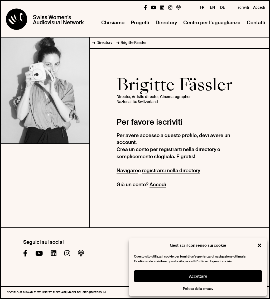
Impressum (98, 292)
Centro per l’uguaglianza (211, 22)
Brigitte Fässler (133, 42)
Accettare (198, 276)
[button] (259, 245)
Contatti (256, 22)
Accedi (259, 7)
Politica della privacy (198, 289)
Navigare (127, 170)
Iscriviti (243, 7)
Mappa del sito (78, 292)
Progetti (140, 22)
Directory (166, 22)
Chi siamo (112, 22)
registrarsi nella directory (171, 170)
